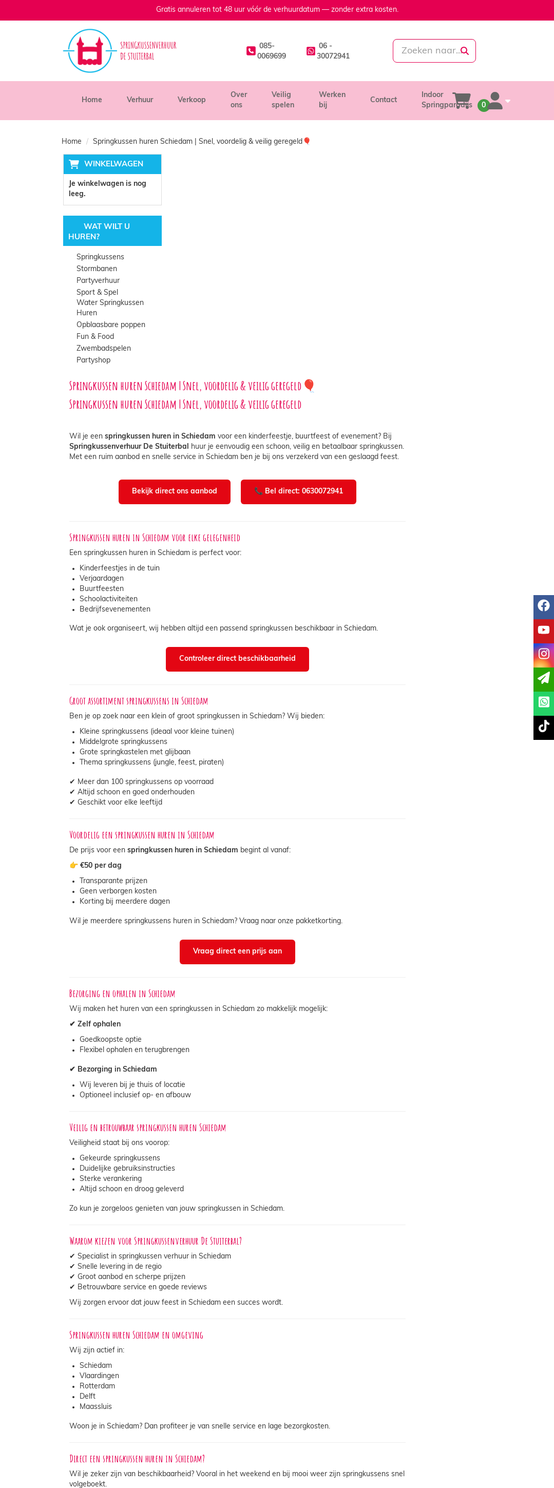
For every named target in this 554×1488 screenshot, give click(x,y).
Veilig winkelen (316, 1421)
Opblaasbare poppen (109, 326)
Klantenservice (427, 1411)
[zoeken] (464, 51)
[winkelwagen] (461, 100)
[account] (496, 100)
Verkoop (192, 100)
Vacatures (196, 1431)
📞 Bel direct (282, 1314)
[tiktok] (483, 1464)
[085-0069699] (242, 51)
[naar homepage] (128, 51)
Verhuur (140, 100)
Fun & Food (94, 337)
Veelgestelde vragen (436, 1431)
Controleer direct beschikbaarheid (335, 448)
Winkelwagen (112, 164)
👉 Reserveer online (375, 1314)
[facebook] (427, 1464)
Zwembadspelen (102, 349)
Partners (194, 1421)
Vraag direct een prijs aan (335, 743)
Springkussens (99, 258)
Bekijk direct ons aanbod (272, 279)
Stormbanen (95, 270)
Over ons (194, 1411)
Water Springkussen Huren (109, 309)
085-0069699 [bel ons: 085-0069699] (99, 1412)
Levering (306, 1411)
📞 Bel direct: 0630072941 (396, 279)
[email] (543, 679)
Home (92, 100)
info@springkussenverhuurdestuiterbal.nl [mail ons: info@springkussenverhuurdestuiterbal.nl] (130, 1429)
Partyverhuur (97, 281)
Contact (383, 100)
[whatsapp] (310, 51)
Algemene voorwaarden (331, 1431)
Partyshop (92, 361)
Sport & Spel (96, 293)
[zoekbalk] (425, 51)
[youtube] (446, 1464)
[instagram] (464, 1464)
